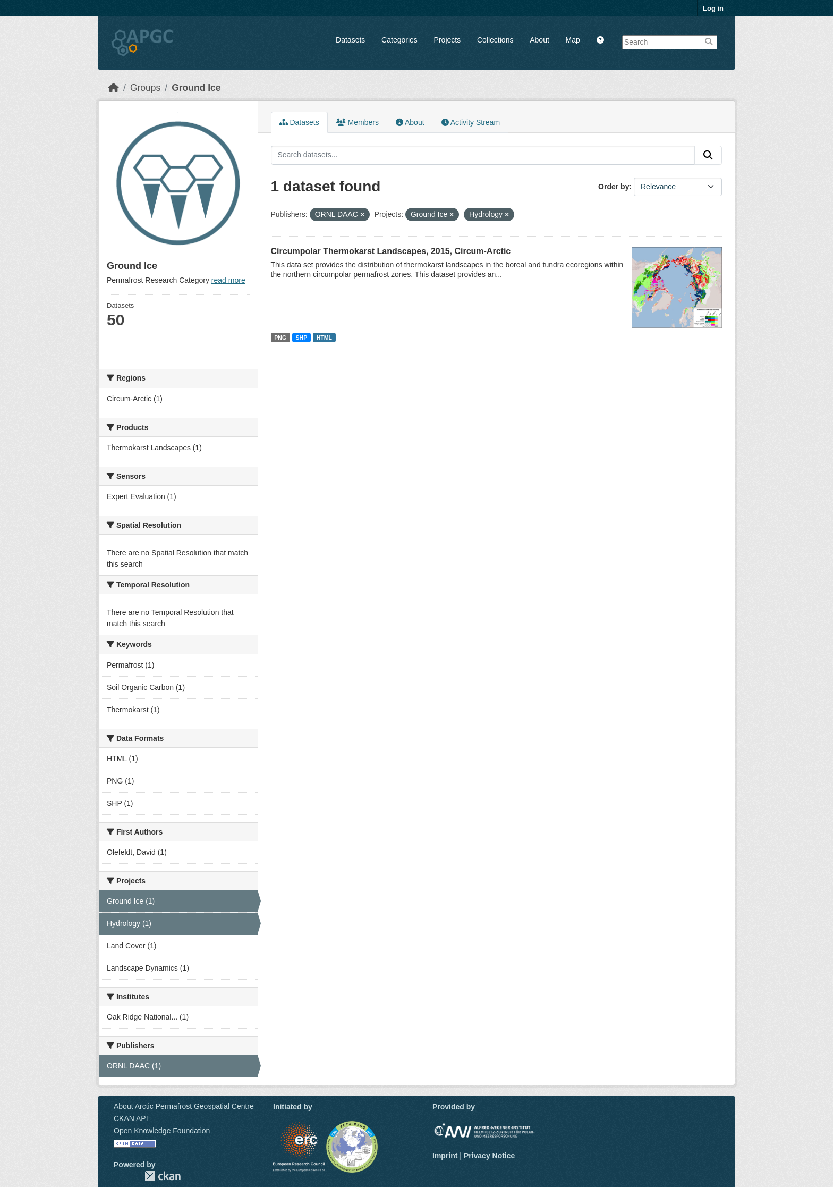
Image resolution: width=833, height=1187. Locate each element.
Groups (145, 87)
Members (357, 122)
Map (573, 40)
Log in (713, 8)
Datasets (350, 40)
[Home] (113, 87)
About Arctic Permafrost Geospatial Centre (184, 1106)
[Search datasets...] (483, 155)
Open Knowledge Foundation (162, 1130)
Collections (495, 40)
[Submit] (708, 155)
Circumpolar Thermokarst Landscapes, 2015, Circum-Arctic (391, 251)
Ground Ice (196, 87)
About (539, 40)
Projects (447, 40)
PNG (280, 337)
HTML (324, 337)
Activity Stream (470, 122)
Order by (613, 186)
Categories (399, 40)
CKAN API (131, 1118)
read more (228, 280)
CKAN (162, 1176)
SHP (302, 337)
